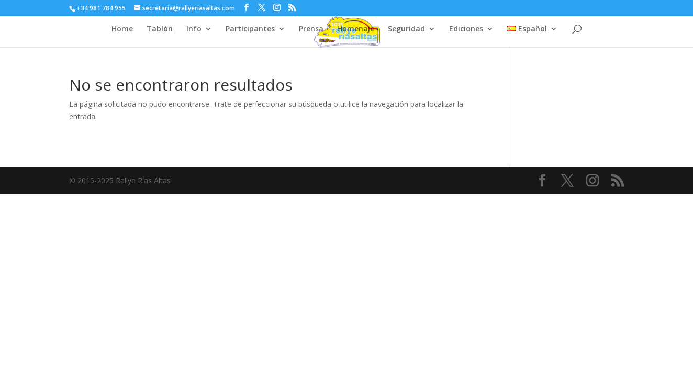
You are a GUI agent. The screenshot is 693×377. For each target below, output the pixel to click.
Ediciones (466, 29)
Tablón (160, 29)
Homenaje (355, 29)
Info (194, 29)
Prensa (311, 29)
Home (122, 29)
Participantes (250, 29)
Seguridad (406, 29)
